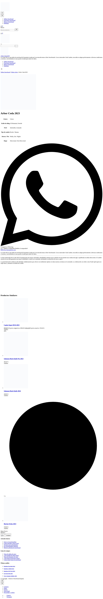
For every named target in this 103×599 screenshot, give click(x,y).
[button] (51, 69)
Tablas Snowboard (5, 72)
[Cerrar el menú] (2, 15)
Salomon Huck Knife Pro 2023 (13, 359)
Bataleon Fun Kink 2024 (9, 566)
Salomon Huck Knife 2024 (12, 391)
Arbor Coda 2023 (5, 56)
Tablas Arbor (14, 72)
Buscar (2, 27)
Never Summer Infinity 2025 (10, 576)
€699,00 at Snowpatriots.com (8, 250)
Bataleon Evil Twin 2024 (9, 571)
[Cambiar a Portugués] (8, 597)
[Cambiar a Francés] (7, 595)
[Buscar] (16, 29)
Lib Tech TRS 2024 (8, 573)
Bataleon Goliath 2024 (9, 568)
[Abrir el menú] (2, 13)
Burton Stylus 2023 (10, 524)
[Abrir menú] (1, 44)
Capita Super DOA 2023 (11, 325)
